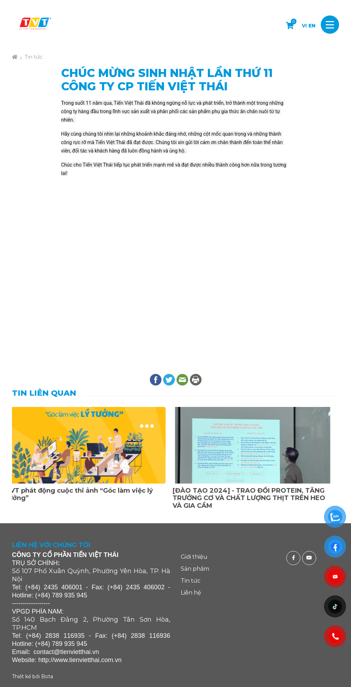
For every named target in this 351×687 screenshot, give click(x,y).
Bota (47, 676)
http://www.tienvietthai (69, 659)
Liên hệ (191, 592)
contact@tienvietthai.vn (66, 651)
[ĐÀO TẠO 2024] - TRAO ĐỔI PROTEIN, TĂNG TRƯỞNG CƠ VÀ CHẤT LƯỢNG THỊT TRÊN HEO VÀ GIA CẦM (255, 498)
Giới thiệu (194, 556)
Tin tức (34, 56)
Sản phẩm (195, 568)
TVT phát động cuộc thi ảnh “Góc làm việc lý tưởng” (85, 494)
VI (304, 25)
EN (311, 25)
